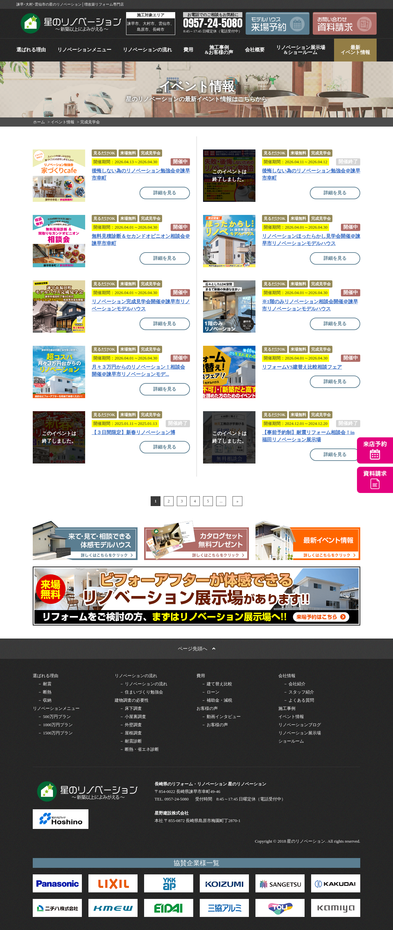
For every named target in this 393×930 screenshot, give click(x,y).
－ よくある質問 (298, 700)
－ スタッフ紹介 (298, 692)
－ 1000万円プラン (55, 724)
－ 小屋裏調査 (133, 716)
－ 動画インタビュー (221, 716)
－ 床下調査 (131, 708)
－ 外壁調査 (131, 724)
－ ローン (210, 692)
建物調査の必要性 (132, 700)
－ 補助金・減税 (216, 700)
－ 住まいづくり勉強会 (141, 692)
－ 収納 (44, 700)
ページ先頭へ (196, 648)
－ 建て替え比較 (216, 683)
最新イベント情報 (355, 50)
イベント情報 (291, 716)
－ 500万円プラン (54, 716)
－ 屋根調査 (131, 732)
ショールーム (291, 741)
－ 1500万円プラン (55, 732)
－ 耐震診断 (131, 741)
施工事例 (286, 708)
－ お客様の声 (214, 724)
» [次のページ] (237, 501)
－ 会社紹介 (294, 683)
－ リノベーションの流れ (143, 683)
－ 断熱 (44, 692)
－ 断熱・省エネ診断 (139, 749)
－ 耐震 (44, 683)
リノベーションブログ (299, 724)
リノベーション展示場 (299, 732)
